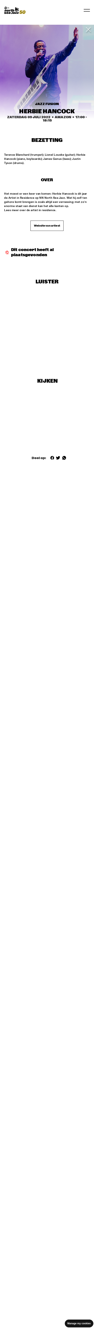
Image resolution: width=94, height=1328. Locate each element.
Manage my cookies (79, 1323)
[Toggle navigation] (87, 10)
